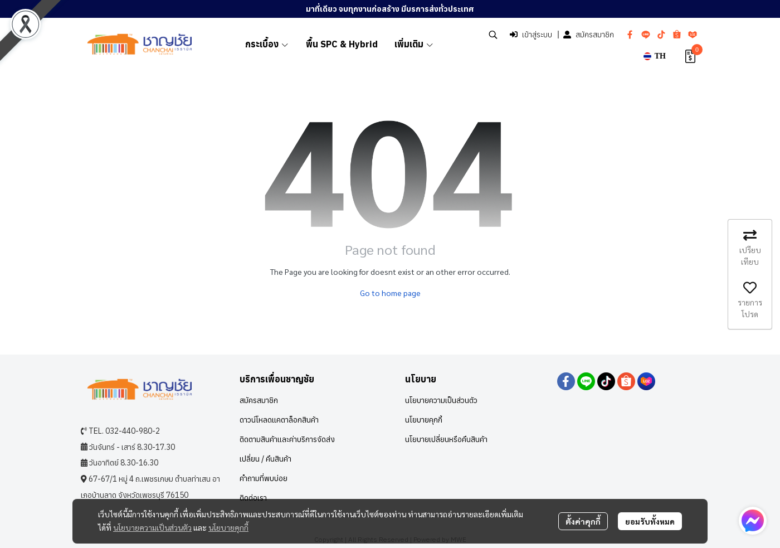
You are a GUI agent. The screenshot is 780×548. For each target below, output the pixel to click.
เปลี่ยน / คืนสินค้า (265, 459)
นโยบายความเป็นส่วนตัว (152, 527)
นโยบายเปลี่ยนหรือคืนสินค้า (446, 439)
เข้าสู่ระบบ (531, 35)
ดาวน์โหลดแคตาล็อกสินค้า (279, 420)
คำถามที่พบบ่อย (263, 478)
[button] (493, 34)
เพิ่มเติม (414, 44)
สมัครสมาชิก (588, 35)
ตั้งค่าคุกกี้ (583, 521)
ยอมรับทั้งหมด (650, 521)
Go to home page (390, 293)
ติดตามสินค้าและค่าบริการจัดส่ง (287, 439)
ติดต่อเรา (253, 498)
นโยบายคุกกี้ (228, 527)
